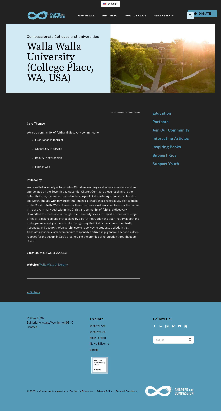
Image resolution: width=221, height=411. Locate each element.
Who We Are (86, 15)
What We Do (110, 15)
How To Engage (135, 15)
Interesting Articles (170, 138)
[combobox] (169, 340)
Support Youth (165, 164)
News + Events (164, 15)
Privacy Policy (104, 391)
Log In (94, 349)
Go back (33, 292)
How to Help (98, 337)
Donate (202, 13)
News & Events (99, 343)
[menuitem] (86, 15)
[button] (110, 4)
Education (161, 113)
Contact (32, 327)
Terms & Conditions (126, 391)
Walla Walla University (53, 264)
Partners (160, 122)
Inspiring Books (166, 147)
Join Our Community (170, 130)
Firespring (87, 391)
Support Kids (164, 155)
